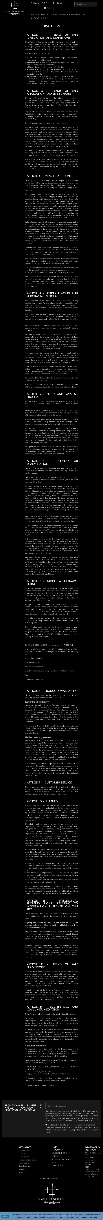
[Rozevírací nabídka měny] (46, 3)
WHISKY (53, 14)
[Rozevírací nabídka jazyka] (35, 3)
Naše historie (24, 1163)
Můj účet (22, 1169)
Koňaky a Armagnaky (69, 14)
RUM (84, 14)
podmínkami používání (88, 1217)
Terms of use (24, 1154)
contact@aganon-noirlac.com (92, 1175)
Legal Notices (24, 1151)
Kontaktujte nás (25, 1166)
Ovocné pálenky (39, 18)
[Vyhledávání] (85, 4)
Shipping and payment (27, 1160)
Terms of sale (24, 1157)
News (21, 1172)
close (5, 1216)
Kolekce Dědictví (39, 14)
